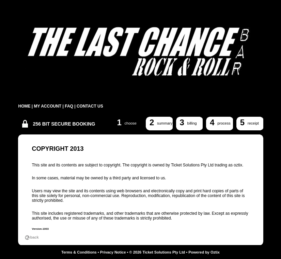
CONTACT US (90, 106)
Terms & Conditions (79, 252)
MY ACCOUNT (48, 106)
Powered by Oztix (204, 252)
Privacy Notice (113, 252)
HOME (24, 106)
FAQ (69, 106)
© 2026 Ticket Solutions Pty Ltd (157, 252)
